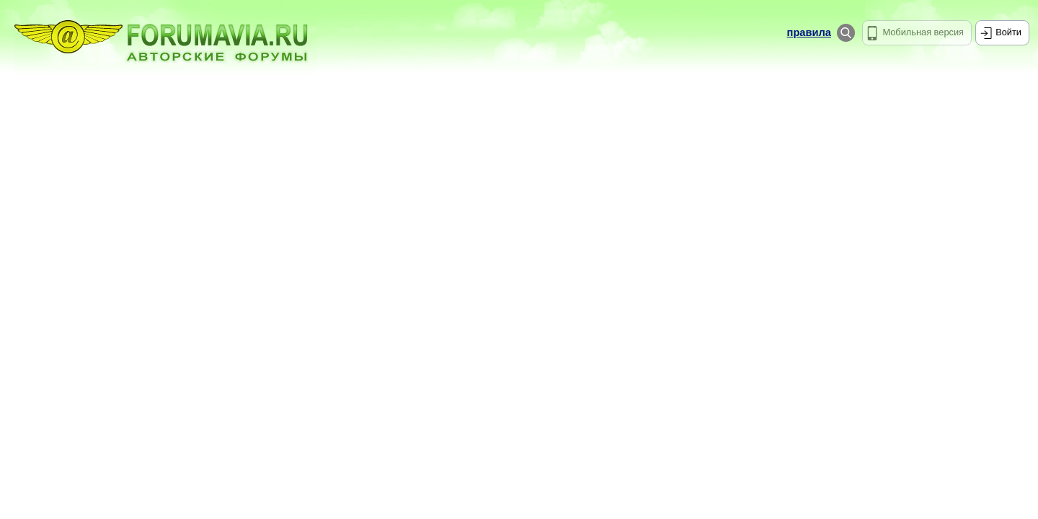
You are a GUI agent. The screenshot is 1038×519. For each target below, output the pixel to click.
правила (809, 32)
